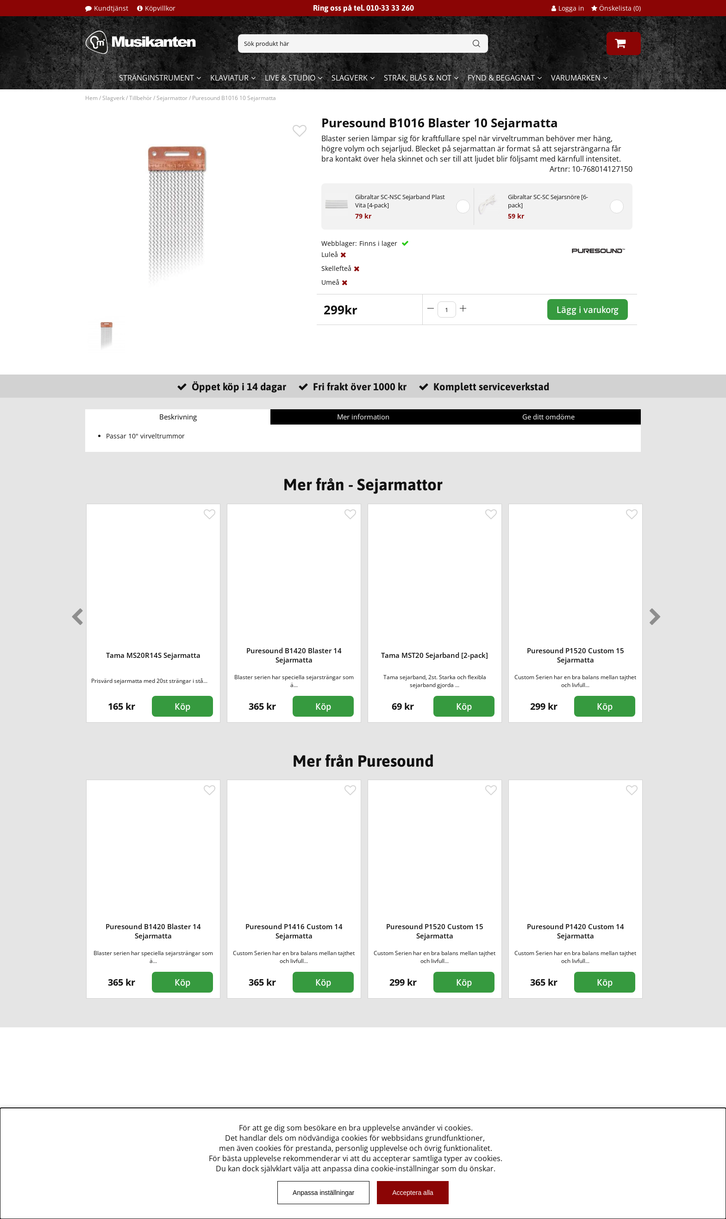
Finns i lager (379, 243)
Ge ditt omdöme (548, 416)
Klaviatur (229, 78)
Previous (75, 613)
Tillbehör (140, 98)
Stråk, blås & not (417, 78)
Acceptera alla (412, 1192)
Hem (91, 98)
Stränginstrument (156, 78)
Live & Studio (290, 78)
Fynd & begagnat (501, 78)
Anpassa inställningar (323, 1192)
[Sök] (363, 43)
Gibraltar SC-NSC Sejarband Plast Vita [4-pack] (400, 201)
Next (653, 613)
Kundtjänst (111, 8)
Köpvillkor (160, 8)
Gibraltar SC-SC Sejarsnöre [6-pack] (548, 201)
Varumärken (576, 78)
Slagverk (350, 78)
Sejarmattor (172, 98)
